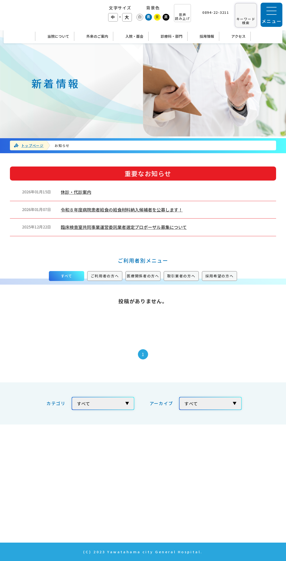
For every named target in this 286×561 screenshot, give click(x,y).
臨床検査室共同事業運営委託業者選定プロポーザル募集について (124, 227)
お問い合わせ (217, 480)
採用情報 (212, 466)
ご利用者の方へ (105, 275)
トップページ (32, 145)
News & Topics (123, 521)
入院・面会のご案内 (126, 494)
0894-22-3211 (215, 12)
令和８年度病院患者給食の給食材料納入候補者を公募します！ (122, 209)
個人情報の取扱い (222, 507)
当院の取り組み (220, 453)
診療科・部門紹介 (124, 507)
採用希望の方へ (219, 275)
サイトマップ (217, 521)
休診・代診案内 (76, 192)
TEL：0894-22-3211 (27, 479)
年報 (208, 494)
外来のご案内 (119, 480)
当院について (119, 466)
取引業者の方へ (181, 275)
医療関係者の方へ (143, 275)
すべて (66, 275)
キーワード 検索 (245, 20)
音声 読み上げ (182, 16)
